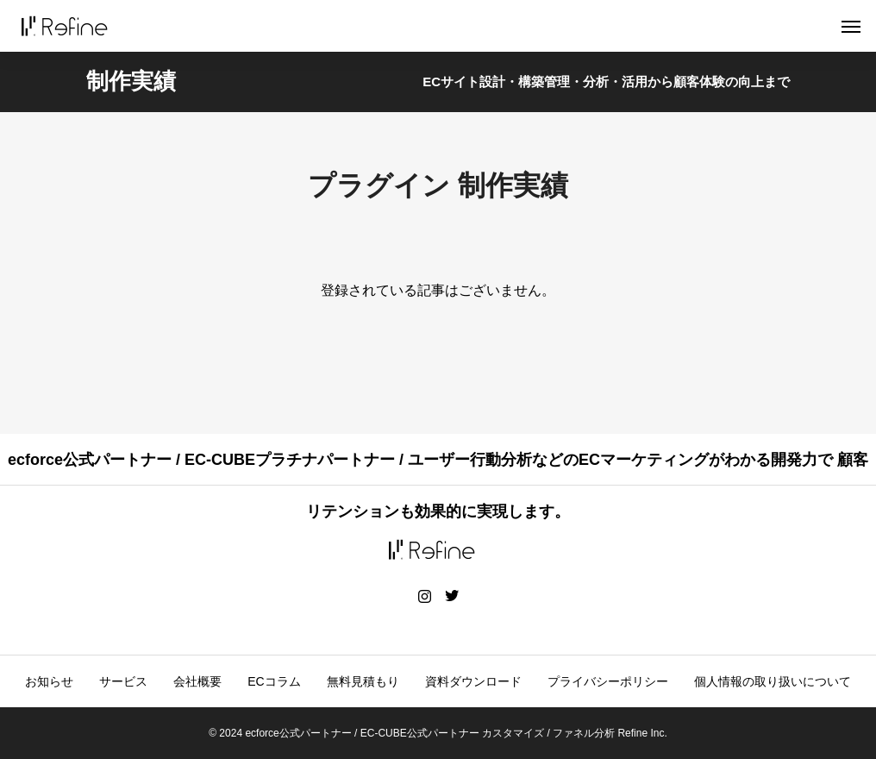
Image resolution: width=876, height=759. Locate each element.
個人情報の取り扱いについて (772, 681)
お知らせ (49, 681)
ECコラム (273, 681)
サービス (123, 681)
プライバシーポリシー (608, 681)
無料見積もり (363, 681)
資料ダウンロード (473, 681)
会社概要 (197, 681)
